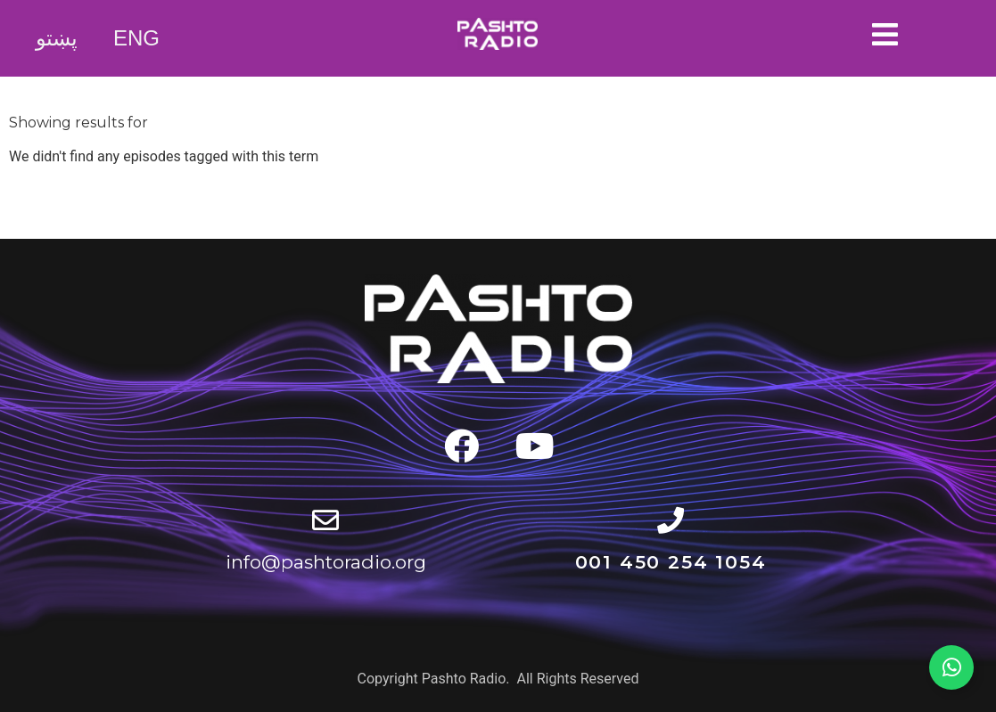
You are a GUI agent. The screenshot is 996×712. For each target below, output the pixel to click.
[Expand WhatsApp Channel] (951, 667)
